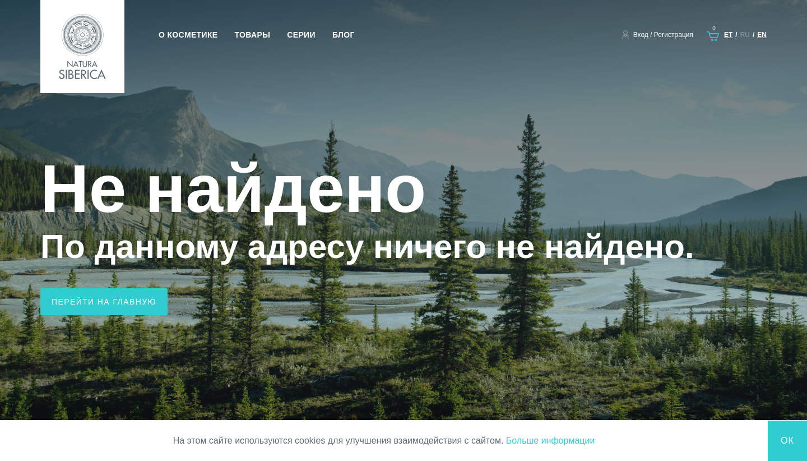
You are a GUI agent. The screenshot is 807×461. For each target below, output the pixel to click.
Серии (301, 34)
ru (745, 35)
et (728, 35)
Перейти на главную (104, 301)
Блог (343, 34)
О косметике (188, 34)
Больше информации (550, 440)
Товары (253, 34)
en (762, 35)
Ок (787, 440)
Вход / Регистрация (663, 35)
